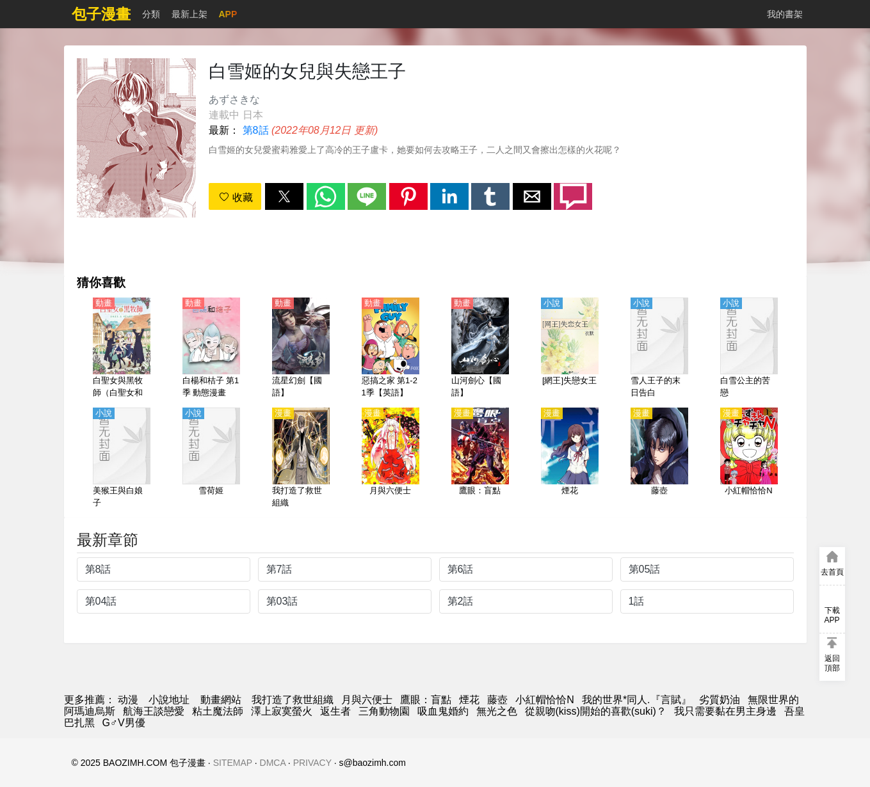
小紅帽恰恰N (544, 699)
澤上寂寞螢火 (281, 711)
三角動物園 (384, 711)
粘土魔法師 (217, 711)
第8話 (256, 130)
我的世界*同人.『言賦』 (636, 699)
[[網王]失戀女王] (570, 349)
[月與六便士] (390, 459)
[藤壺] (659, 459)
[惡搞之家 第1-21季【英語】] (390, 349)
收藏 (235, 197)
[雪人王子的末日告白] (659, 349)
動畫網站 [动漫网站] (220, 699)
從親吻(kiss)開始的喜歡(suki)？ (595, 711)
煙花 (469, 699)
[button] (284, 196)
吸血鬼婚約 (443, 711)
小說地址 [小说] (169, 699)
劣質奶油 (719, 699)
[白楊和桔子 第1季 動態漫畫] (211, 349)
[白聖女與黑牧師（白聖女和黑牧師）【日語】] (121, 349)
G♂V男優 (123, 722)
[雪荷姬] (211, 459)
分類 (151, 14)
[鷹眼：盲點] (480, 459)
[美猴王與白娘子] (121, 459)
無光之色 (496, 711)
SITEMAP (232, 763)
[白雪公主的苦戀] (749, 349)
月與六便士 (366, 699)
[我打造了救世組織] (301, 459)
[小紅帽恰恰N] (749, 459)
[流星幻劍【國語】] (301, 349)
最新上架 (189, 14)
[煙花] (570, 459)
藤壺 (497, 699)
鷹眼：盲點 (425, 699)
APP (228, 14)
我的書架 (785, 14)
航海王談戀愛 (153, 711)
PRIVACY (312, 763)
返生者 (335, 711)
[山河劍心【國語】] (480, 349)
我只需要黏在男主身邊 (725, 711)
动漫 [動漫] (128, 699)
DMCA (273, 763)
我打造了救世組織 (293, 699)
